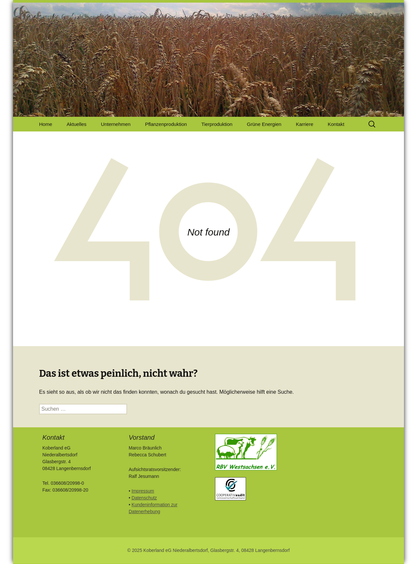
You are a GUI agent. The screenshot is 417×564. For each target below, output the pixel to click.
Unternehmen (116, 124)
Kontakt (336, 124)
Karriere (304, 124)
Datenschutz (144, 497)
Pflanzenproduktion (166, 124)
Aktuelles (76, 124)
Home (45, 124)
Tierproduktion (216, 124)
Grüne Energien (264, 124)
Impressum (143, 491)
